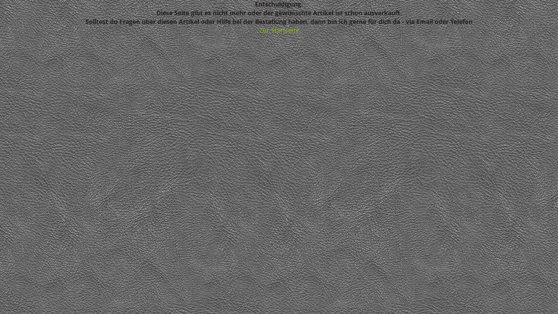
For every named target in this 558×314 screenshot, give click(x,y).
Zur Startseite (279, 30)
